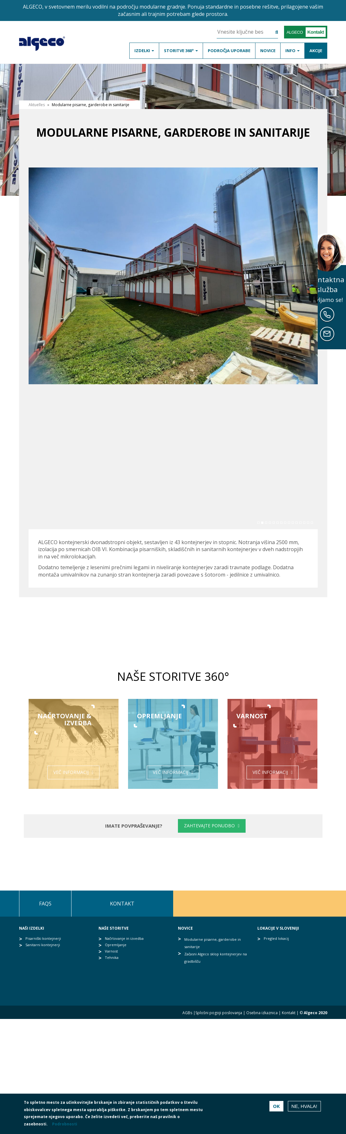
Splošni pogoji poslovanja (218, 1012)
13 (304, 523)
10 (293, 523)
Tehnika (112, 957)
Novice (267, 50)
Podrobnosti (64, 1124)
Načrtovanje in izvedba (124, 938)
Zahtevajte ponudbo (209, 826)
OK (276, 1106)
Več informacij (71, 772)
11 (296, 523)
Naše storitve (113, 928)
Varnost (111, 951)
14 (308, 523)
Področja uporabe (229, 50)
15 (312, 523)
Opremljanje (115, 944)
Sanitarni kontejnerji (42, 944)
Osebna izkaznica (262, 1012)
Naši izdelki (31, 928)
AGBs (187, 1012)
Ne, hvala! (304, 1106)
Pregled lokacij (276, 938)
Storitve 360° (181, 50)
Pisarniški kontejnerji (43, 938)
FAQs (45, 903)
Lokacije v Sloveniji (278, 928)
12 (300, 523)
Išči (272, 32)
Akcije (315, 50)
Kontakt (122, 903)
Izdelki (144, 50)
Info (292, 50)
